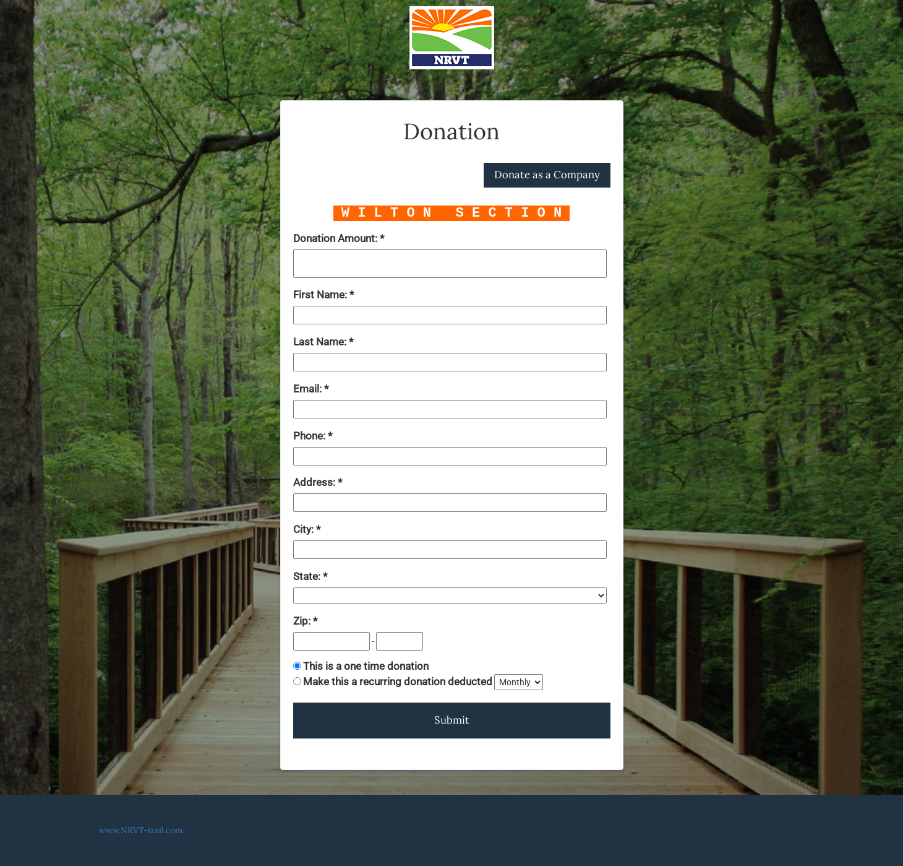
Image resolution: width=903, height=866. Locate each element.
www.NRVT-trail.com (141, 830)
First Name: (321, 294)
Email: (308, 389)
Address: (315, 482)
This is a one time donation (366, 666)
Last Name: (321, 342)
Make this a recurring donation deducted (397, 681)
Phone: (310, 436)
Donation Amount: (336, 238)
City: (304, 529)
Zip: (303, 621)
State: (308, 576)
